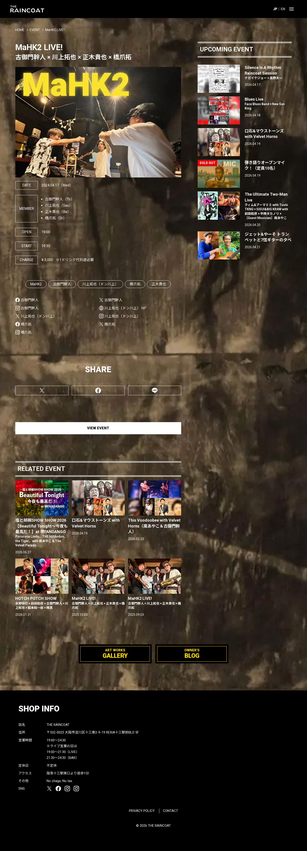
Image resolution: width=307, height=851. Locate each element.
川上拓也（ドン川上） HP (125, 308)
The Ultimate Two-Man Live (268, 206)
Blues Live (268, 104)
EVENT (35, 30)
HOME (19, 30)
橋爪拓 (135, 284)
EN (283, 9)
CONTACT (170, 811)
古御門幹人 (62, 284)
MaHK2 (36, 284)
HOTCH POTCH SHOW (41, 603)
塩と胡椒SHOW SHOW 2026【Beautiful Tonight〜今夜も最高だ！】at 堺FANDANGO (41, 532)
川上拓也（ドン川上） (100, 284)
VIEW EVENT (98, 428)
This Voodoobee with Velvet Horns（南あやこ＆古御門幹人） (154, 526)
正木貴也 (159, 284)
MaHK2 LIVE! (98, 603)
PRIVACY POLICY (142, 811)
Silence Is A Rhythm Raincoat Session (268, 72)
